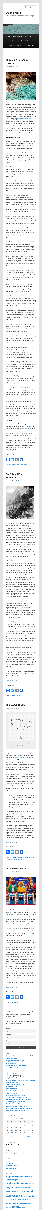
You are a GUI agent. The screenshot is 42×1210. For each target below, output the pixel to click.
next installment (14, 928)
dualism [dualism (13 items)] (27, 1187)
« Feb (11, 1136)
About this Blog (17, 36)
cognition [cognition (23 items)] (12, 1187)
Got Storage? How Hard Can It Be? (17, 1097)
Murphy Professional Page (15, 1061)
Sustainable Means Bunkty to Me (16, 1106)
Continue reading (12, 680)
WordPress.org (11, 1168)
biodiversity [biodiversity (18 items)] (12, 1183)
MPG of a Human (11, 1089)
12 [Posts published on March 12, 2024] (16, 1128)
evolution (14, 859)
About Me (28, 36)
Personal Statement (12, 41)
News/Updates (16, 695)
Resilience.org (11, 1063)
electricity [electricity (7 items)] (20, 1192)
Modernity (23, 465)
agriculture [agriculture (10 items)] (21, 1177)
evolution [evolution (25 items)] (30, 1191)
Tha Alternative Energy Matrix (15, 1095)
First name (8, 1028)
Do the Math (13, 12)
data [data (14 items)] (20, 1187)
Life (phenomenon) (18, 857)
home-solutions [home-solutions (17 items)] (20, 1199)
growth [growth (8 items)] (31, 1196)
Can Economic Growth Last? (15, 1084)
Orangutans (9, 195)
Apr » (29, 1136)
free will (20, 859)
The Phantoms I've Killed (14, 1104)
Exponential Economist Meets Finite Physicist (20, 1080)
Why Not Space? (11, 1078)
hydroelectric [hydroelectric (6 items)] (27, 1203)
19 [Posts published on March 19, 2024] (16, 1130)
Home (8, 36)
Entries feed (10, 1163)
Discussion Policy (29, 45)
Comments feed (11, 1166)
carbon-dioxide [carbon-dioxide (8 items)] (28, 1183)
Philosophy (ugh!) (30, 857)
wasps (11, 270)
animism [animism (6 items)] (29, 1177)
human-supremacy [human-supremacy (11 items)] (14, 1203)
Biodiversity (15, 465)
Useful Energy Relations (13, 45)
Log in (8, 1161)
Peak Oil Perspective (12, 1093)
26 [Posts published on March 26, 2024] (16, 1132)
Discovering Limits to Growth (15, 1102)
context (29, 426)
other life (15, 121)
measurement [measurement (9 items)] (25, 1207)
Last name (8, 1034)
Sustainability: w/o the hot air (16, 1065)
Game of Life (19, 757)
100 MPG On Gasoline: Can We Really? (18, 1099)
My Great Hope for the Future (15, 1110)
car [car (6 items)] (21, 1183)
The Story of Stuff (12, 1068)
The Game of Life (15, 705)
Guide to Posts (25, 41)
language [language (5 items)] (8, 1207)
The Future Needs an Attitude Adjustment (19, 1108)
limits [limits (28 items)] (15, 1206)
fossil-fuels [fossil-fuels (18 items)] (15, 1195)
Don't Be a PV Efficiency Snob (15, 1091)
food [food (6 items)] (7, 1196)
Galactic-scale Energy (13, 1082)
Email (7, 1040)
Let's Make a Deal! (16, 868)
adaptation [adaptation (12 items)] (11, 1176)
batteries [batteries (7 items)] (20, 1180)
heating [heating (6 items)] (8, 1200)
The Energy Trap (11, 1086)
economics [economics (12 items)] (11, 1192)
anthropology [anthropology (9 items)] (11, 1180)
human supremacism (24, 119)
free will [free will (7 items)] (25, 1196)
